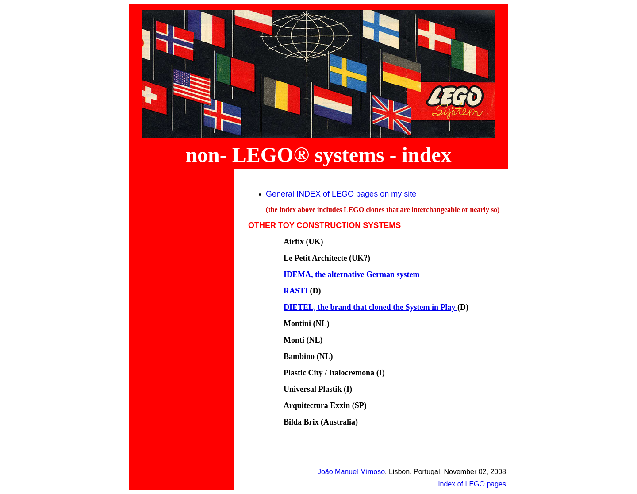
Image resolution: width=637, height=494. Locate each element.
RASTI (296, 290)
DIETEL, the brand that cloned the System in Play (370, 307)
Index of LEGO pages (472, 484)
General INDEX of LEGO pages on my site (341, 193)
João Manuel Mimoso (351, 471)
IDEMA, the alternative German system (351, 274)
